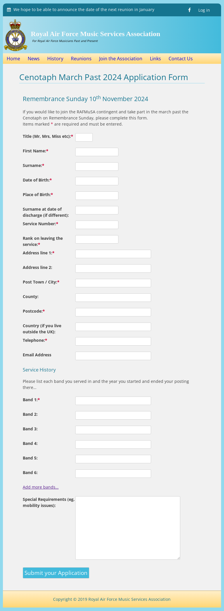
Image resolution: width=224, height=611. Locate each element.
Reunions (81, 58)
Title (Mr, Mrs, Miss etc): (48, 136)
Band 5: (30, 458)
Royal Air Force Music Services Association (95, 34)
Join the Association (120, 58)
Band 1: (31, 399)
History (55, 58)
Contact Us (181, 58)
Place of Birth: (38, 194)
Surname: (33, 165)
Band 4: (30, 443)
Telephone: (35, 340)
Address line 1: (39, 253)
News (34, 58)
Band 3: (30, 429)
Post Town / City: (41, 282)
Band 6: (30, 472)
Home (13, 58)
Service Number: (40, 223)
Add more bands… (41, 487)
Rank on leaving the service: (43, 241)
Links (155, 58)
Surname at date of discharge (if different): (46, 212)
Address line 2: (37, 267)
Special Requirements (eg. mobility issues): (49, 502)
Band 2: (30, 414)
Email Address (37, 355)
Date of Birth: (37, 180)
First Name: (35, 151)
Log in (204, 10)
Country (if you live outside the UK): (42, 328)
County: (30, 296)
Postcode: (34, 311)
